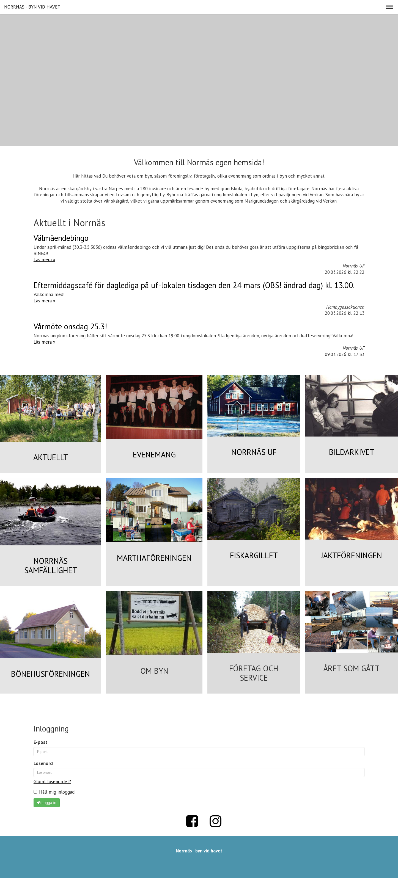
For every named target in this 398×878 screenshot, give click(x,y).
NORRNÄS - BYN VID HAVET (32, 7)
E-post (40, 742)
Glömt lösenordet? (52, 781)
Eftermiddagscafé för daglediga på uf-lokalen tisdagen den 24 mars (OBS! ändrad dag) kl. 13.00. (194, 285)
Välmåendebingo (61, 238)
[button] (389, 6)
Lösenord (43, 763)
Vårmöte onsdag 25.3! (70, 326)
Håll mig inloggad (54, 792)
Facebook (192, 821)
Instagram (215, 821)
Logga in (46, 802)
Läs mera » (44, 259)
